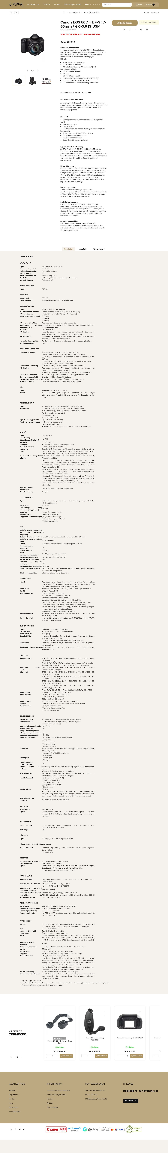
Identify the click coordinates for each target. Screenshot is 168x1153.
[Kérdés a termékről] (141, 29)
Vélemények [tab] (98, 249)
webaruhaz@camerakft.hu (95, 1091)
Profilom (12, 1099)
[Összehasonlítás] (135, 29)
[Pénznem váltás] (96, 4)
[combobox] (117, 4)
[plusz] (57, 1056)
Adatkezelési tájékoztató (56, 1095)
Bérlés (57, 5)
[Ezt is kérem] (66, 1056)
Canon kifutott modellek (92, 12)
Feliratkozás (130, 1101)
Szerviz (47, 5)
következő (155, 12)
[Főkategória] (64, 12)
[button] (33, 4)
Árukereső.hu (74, 1130)
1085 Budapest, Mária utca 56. (96, 1099)
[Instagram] (15, 1129)
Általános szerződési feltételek (58, 1091)
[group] (101, 1033)
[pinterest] (16, 12)
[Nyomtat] (147, 29)
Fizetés (49, 1099)
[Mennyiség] (52, 1056)
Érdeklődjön (124, 23)
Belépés (12, 1091)
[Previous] (10, 81)
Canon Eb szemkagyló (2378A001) (130, 1038)
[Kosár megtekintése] (150, 4)
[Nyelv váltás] (88, 4)
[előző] (28, 71)
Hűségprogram (14, 1111)
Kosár (11, 1103)
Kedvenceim (14, 1107)
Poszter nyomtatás (72, 5)
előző (146, 12)
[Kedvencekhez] (124, 29)
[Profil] (139, 4)
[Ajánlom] (129, 29)
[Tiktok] (24, 1129)
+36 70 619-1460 (91, 1095)
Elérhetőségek (52, 1107)
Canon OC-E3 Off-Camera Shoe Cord (59, 1042)
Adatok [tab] (83, 249)
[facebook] (11, 12)
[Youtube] (20, 1129)
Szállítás (50, 1103)
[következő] (37, 71)
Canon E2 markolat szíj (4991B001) (95, 1039)
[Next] (55, 81)
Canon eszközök (74, 12)
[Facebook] (11, 1129)
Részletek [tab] (68, 249)
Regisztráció (13, 1095)
